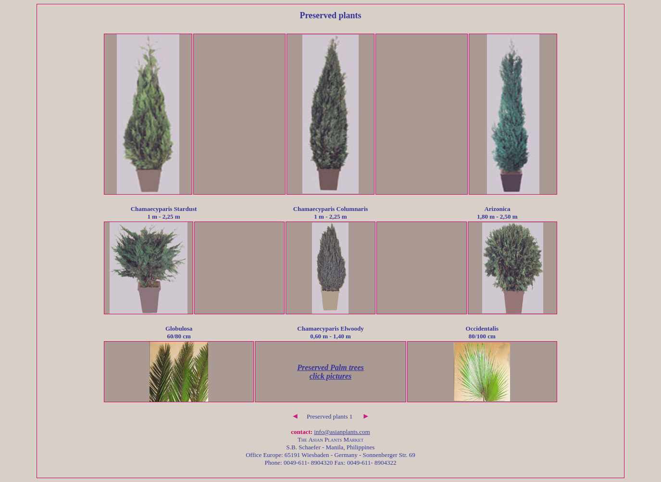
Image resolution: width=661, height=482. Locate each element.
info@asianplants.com (342, 431)
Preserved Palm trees (330, 367)
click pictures (331, 376)
